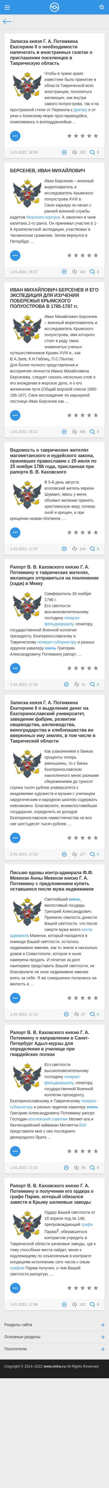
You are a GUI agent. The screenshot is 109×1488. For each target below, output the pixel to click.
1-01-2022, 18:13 (24, 432)
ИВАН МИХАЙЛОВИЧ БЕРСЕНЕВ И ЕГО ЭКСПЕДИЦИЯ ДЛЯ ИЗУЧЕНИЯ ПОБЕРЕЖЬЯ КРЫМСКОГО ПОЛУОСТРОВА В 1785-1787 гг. (54, 298)
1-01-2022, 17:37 (24, 549)
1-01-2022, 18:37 (24, 272)
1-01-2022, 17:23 (24, 854)
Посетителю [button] (54, 1349)
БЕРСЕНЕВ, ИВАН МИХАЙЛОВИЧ (47, 170)
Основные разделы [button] (54, 1336)
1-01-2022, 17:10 (24, 1168)
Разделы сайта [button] (54, 1324)
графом (17, 1268)
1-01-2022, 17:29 (24, 685)
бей (82, 1125)
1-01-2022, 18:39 (24, 152)
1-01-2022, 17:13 (24, 1014)
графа (87, 1224)
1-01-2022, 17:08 (24, 1305)
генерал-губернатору (57, 642)
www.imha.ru (55, 1366)
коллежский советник (48, 1119)
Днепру (80, 109)
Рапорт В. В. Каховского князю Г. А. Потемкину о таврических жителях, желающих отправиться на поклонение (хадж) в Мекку (54, 575)
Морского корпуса (43, 217)
